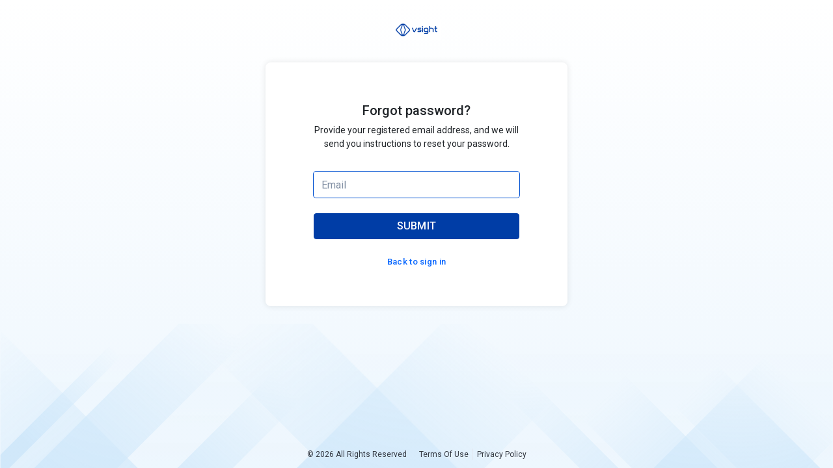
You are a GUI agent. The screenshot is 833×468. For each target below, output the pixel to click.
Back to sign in (416, 261)
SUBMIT (417, 226)
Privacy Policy (501, 454)
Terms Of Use (444, 454)
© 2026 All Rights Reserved (357, 454)
